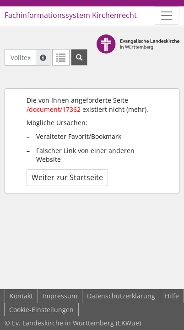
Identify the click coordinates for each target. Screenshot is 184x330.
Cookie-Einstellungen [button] (41, 309)
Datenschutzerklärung (121, 296)
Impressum (60, 296)
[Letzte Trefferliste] (61, 57)
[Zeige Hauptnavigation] (166, 15)
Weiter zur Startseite (67, 177)
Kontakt (21, 296)
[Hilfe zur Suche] (43, 57)
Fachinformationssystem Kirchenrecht (71, 15)
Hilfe (172, 296)
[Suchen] (79, 57)
